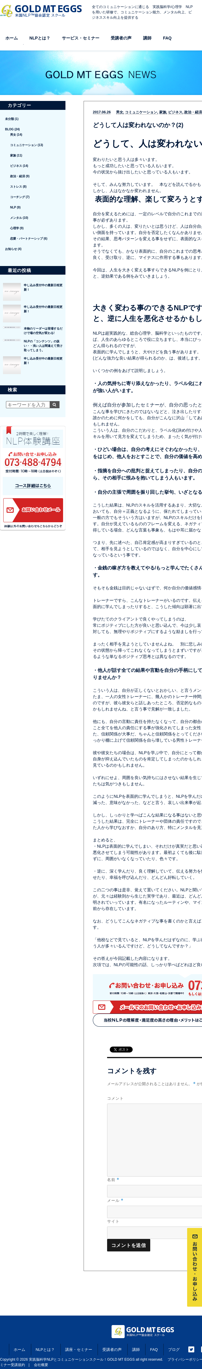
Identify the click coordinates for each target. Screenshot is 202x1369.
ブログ (174, 1349)
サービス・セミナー (80, 38)
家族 (162, 112)
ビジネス (175, 112)
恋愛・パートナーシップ (26, 238)
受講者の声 (121, 38)
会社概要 (41, 1365)
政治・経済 (17, 176)
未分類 (9, 119)
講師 (147, 38)
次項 (97, 964)
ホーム (11, 38)
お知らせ (11, 249)
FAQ (167, 38)
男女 (119, 112)
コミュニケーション (141, 112)
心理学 (14, 228)
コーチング (17, 197)
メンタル (16, 217)
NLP (13, 207)
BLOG (9, 129)
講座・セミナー (78, 1349)
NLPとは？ (39, 38)
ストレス (16, 186)
